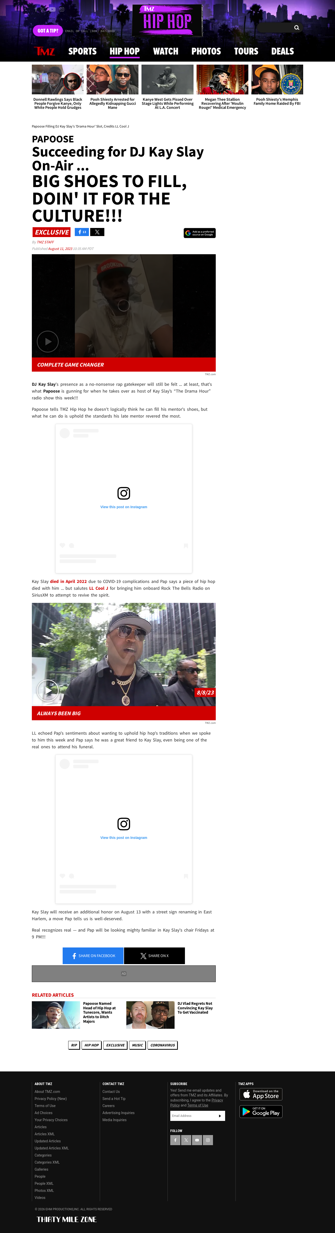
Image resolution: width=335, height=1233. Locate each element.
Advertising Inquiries (119, 1113)
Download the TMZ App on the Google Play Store (261, 1111)
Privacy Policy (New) (51, 1099)
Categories (43, 1155)
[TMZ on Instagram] (62, 9)
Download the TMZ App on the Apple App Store (261, 1094)
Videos (40, 1198)
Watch (165, 52)
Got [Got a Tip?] (48, 31)
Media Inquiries (115, 1120)
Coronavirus (162, 1045)
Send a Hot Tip (114, 1099)
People (40, 1176)
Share (93, 956)
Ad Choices (44, 1113)
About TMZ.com (47, 1092)
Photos (206, 52)
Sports (82, 52)
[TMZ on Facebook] (36, 9)
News (44, 51)
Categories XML (47, 1162)
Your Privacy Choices (51, 1120)
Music (137, 1045)
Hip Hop (125, 52)
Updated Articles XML (52, 1148)
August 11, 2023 (60, 248)
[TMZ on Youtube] (52, 9)
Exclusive (115, 1045)
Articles (41, 1127)
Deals (282, 52)
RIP (74, 1045)
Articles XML (45, 1134)
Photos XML (44, 1191)
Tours (246, 52)
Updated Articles (48, 1141)
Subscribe (220, 1116)
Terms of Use (45, 1106)
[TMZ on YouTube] (197, 1140)
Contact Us (111, 1092)
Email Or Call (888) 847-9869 (90, 31)
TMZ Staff (45, 242)
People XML (44, 1183)
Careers (109, 1106)
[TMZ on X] (43, 9)
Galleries (41, 1169)
